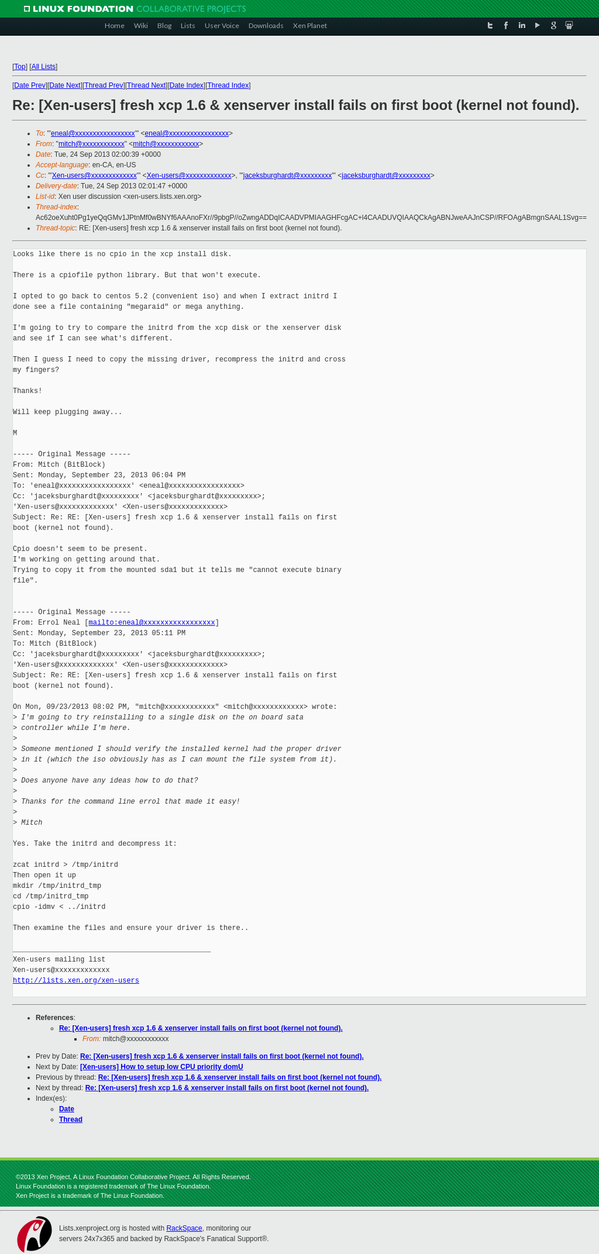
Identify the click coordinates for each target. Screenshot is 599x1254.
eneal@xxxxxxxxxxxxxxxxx (93, 133)
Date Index (187, 85)
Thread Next (146, 85)
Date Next (64, 85)
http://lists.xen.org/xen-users (76, 981)
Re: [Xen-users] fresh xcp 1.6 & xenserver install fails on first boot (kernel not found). (201, 1028)
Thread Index (228, 85)
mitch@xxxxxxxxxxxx (91, 144)
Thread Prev (103, 85)
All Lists (44, 67)
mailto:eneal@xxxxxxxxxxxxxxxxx (152, 623)
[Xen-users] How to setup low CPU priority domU (161, 1067)
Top (19, 67)
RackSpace (184, 1228)
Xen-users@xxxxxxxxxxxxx (94, 175)
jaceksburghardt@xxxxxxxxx (287, 175)
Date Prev (29, 85)
